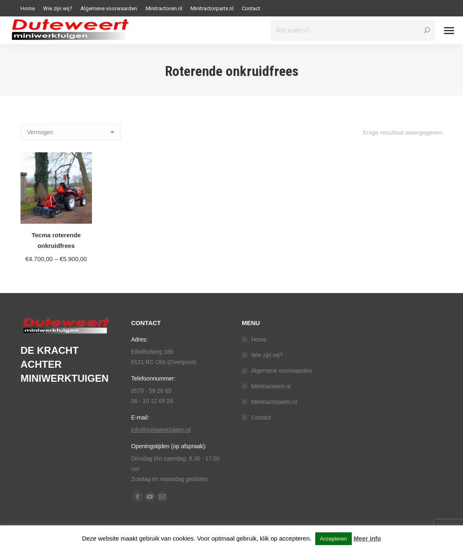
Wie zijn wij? (267, 355)
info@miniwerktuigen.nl (161, 429)
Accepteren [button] (333, 539)
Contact (261, 417)
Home (258, 339)
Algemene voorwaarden (281, 370)
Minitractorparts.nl (274, 402)
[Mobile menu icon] (449, 30)
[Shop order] (71, 132)
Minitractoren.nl (271, 386)
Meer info (367, 538)
